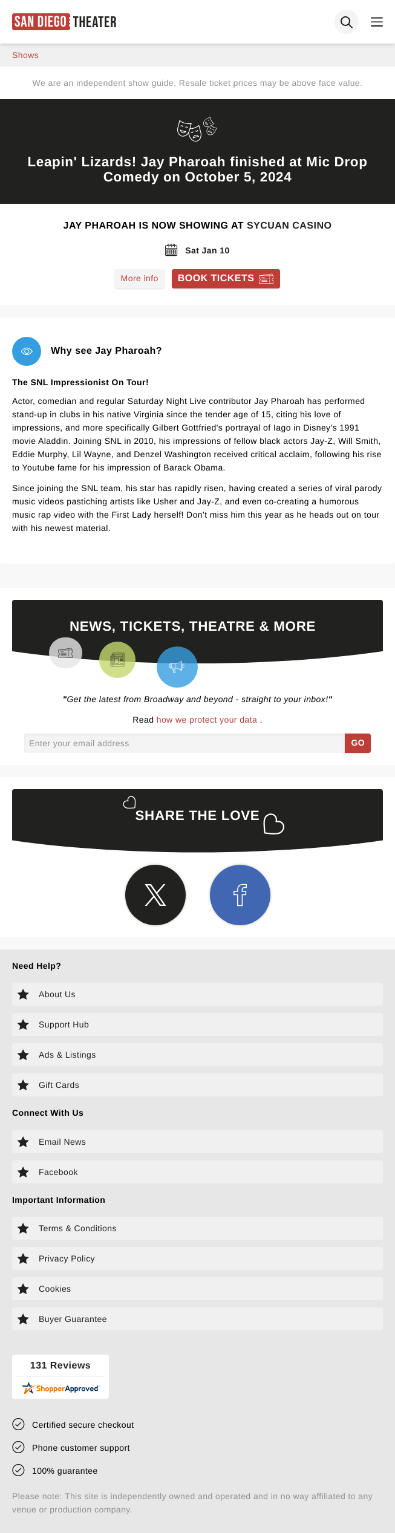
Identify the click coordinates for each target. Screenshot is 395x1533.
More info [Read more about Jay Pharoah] (139, 278)
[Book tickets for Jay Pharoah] (226, 278)
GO (358, 742)
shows (25, 55)
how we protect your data (208, 719)
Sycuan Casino (289, 226)
